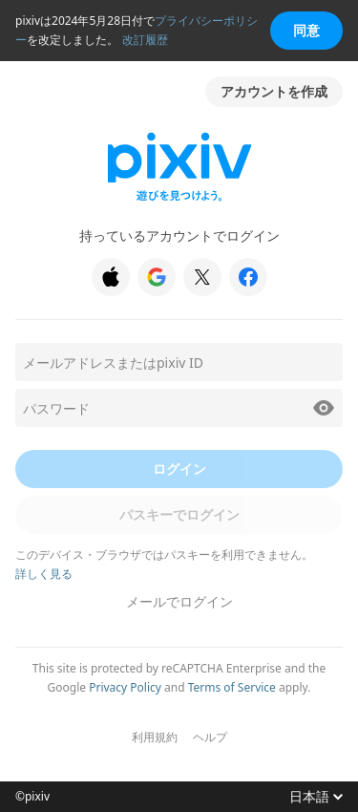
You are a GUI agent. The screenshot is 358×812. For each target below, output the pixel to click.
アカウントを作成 (274, 91)
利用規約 (155, 737)
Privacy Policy (125, 687)
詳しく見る (44, 574)
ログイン (179, 468)
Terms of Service (232, 687)
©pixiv (32, 796)
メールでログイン (179, 601)
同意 (306, 30)
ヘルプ (210, 737)
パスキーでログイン (179, 514)
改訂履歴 (145, 40)
